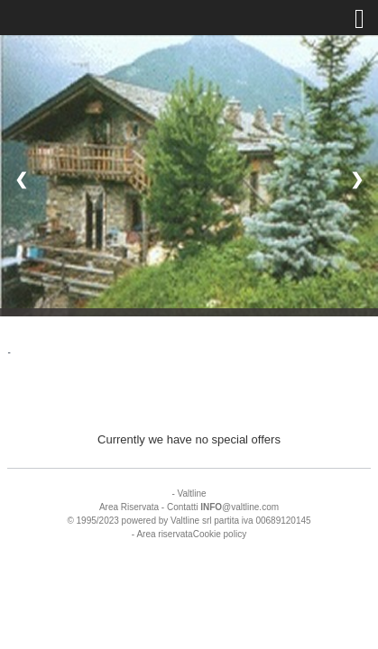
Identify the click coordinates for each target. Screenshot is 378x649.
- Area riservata (162, 534)
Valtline (192, 493)
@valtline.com (239, 507)
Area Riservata (129, 507)
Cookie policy (219, 534)
